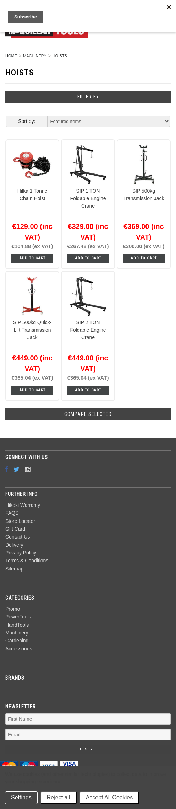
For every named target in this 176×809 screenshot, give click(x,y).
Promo (12, 609)
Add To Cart (32, 258)
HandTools (17, 625)
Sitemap (14, 569)
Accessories (18, 649)
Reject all (58, 797)
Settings (21, 797)
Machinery (34, 56)
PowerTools (18, 617)
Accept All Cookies (109, 797)
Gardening (16, 640)
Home (11, 56)
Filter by (88, 97)
